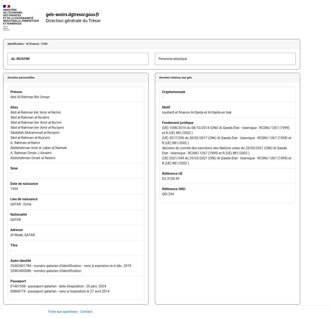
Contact (86, 312)
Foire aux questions (63, 312)
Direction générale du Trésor (73, 20)
